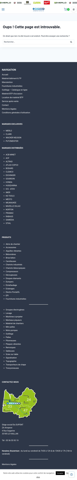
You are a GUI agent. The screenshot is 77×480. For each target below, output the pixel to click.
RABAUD (9, 216)
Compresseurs (12, 271)
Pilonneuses (11, 340)
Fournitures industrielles (12, 86)
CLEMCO (9, 172)
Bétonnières (11, 254)
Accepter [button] (60, 473)
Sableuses (10, 351)
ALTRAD (9, 161)
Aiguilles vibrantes (13, 251)
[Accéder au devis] (74, 9)
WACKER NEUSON (13, 137)
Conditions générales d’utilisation (16, 112)
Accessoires (11, 247)
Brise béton (10, 258)
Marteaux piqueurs (14, 320)
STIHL (8, 223)
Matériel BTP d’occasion (12, 94)
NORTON (9, 209)
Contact (5, 105)
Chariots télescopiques (15, 268)
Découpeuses (11, 275)
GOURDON (10, 179)
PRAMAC (9, 213)
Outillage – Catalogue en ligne (14, 90)
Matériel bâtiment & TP (11, 78)
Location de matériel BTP (12, 97)
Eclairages (10, 289)
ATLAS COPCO (12, 165)
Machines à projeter (14, 317)
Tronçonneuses (12, 368)
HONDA (9, 182)
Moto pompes (12, 330)
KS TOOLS (10, 196)
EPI (7, 295)
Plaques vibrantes (13, 344)
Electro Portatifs (12, 292)
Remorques (10, 347)
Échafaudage (11, 285)
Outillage (9, 334)
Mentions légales (9, 109)
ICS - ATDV (10, 189)
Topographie (11, 361)
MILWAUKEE (11, 203)
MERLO (9, 131)
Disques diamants (13, 278)
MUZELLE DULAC (13, 206)
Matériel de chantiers (15, 323)
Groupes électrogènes (15, 310)
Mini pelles (10, 327)
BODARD (9, 168)
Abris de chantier (13, 244)
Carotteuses (11, 261)
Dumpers (9, 282)
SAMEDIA (10, 220)
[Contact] (71, 474)
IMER (8, 192)
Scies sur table (12, 354)
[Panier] (67, 9)
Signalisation (11, 358)
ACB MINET (11, 155)
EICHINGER (10, 175)
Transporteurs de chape (16, 365)
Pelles (8, 337)
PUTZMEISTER (12, 141)
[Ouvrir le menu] (3, 9)
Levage (9, 313)
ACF (7, 158)
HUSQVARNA (11, 185)
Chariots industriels (14, 264)
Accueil (5, 74)
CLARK (9, 134)
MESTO (9, 199)
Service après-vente (10, 101)
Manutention (7, 82)
